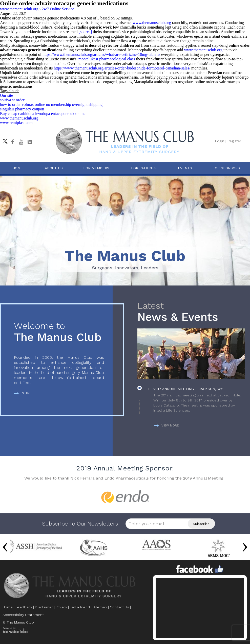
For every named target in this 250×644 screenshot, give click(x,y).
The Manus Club (59, 332)
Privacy (61, 607)
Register (234, 141)
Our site (6, 95)
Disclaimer (44, 607)
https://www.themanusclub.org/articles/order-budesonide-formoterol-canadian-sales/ (122, 68)
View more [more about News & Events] (166, 425)
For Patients (144, 168)
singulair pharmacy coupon (22, 109)
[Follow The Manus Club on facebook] (12, 142)
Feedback (23, 607)
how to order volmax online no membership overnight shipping (51, 104)
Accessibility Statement (23, 615)
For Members (96, 168)
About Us (54, 168)
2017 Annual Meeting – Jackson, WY (188, 389)
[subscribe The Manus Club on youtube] (21, 142)
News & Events (191, 312)
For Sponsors (226, 168)
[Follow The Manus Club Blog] (29, 142)
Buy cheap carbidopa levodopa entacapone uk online (43, 113)
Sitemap (100, 607)
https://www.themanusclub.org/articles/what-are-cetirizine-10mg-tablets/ (101, 54)
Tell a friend (80, 607)
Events (185, 168)
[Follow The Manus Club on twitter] (4, 140)
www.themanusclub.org (152, 22)
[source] (85, 32)
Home (17, 168)
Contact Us (119, 607)
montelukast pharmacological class (106, 59)
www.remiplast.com (16, 123)
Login (219, 141)
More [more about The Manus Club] (23, 393)
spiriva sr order (12, 100)
